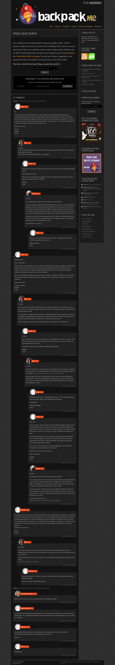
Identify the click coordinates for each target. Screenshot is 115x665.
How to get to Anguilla (88, 84)
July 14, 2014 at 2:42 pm (69, 293)
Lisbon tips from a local (88, 73)
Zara (25, 143)
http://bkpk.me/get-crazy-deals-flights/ (28, 561)
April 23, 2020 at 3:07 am (69, 655)
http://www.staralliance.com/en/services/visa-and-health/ (45, 500)
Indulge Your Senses (85, 26)
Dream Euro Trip (86, 218)
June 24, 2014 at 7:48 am (69, 187)
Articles (90, 661)
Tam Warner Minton (27, 593)
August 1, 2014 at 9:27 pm (69, 504)
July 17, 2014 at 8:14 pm (69, 386)
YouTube (84, 3)
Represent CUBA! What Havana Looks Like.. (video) (92, 188)
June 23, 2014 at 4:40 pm (69, 157)
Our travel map (67, 661)
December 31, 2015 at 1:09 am (68, 602)
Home (51, 26)
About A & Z (92, 197)
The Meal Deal (96, 661)
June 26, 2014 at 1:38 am (69, 227)
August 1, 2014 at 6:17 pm (69, 462)
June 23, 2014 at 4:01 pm (69, 137)
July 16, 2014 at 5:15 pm (69, 565)
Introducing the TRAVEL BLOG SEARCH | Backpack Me (34, 588)
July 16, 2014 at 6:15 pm (69, 584)
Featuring (66, 26)
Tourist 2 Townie (86, 236)
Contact (63, 663)
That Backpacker (86, 229)
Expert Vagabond (87, 221)
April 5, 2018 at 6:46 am (69, 640)
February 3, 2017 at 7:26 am (68, 621)
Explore (74, 26)
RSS (87, 3)
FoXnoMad (85, 224)
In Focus (74, 661)
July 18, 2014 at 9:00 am (69, 411)
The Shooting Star (87, 234)
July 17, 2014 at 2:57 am (69, 355)
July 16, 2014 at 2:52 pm (69, 536)
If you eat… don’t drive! (94, 184)
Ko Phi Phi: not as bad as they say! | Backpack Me (32, 101)
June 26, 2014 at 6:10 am (69, 248)
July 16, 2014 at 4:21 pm (69, 325)
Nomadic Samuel (87, 226)
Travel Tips (98, 26)
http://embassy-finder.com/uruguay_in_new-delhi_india (48, 373)
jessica (23, 646)
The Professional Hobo (88, 231)
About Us (58, 26)
